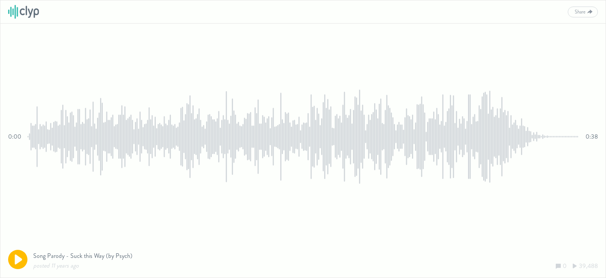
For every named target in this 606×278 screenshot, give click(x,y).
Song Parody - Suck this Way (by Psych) (83, 255)
